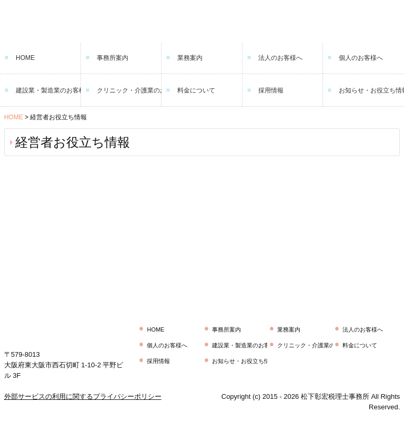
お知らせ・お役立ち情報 (371, 90)
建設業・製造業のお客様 (48, 90)
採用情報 (271, 90)
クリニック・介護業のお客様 (129, 90)
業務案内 (190, 57)
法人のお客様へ (280, 57)
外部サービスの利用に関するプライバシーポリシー (82, 396)
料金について (196, 90)
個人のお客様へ (361, 57)
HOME (25, 57)
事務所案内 (112, 57)
